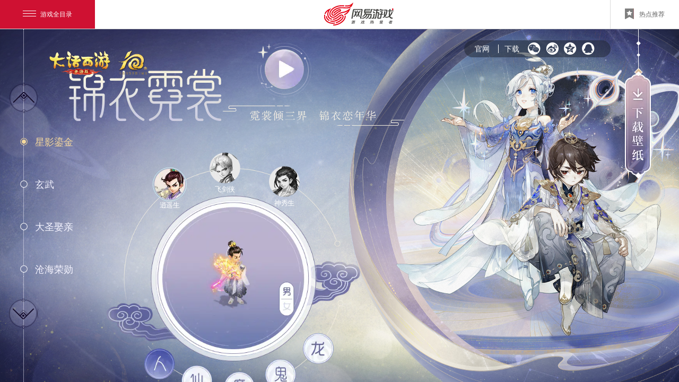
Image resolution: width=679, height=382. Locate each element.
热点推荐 (645, 13)
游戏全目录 (47, 14)
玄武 (44, 184)
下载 (511, 49)
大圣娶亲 (54, 227)
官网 (482, 49)
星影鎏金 (54, 142)
